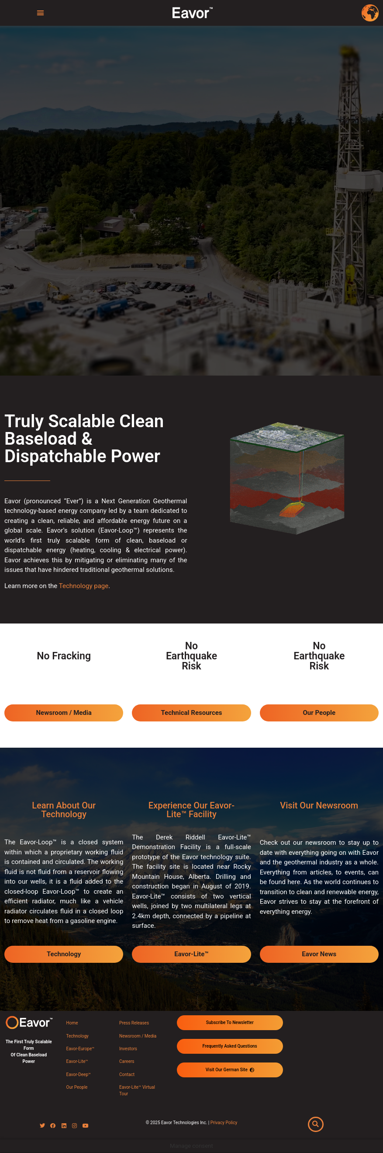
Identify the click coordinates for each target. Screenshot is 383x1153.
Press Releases (134, 1023)
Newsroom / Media (137, 1036)
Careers (126, 1061)
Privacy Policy (224, 1122)
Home (72, 1023)
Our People (77, 1087)
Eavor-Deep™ (78, 1074)
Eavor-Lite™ (77, 1061)
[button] (40, 13)
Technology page (84, 586)
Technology (77, 1036)
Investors (128, 1048)
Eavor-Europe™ (80, 1048)
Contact (127, 1074)
